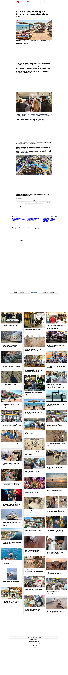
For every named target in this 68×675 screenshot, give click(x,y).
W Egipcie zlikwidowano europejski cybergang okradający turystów (17, 228)
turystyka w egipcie (35, 202)
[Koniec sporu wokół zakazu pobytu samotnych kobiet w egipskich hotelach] (34, 222)
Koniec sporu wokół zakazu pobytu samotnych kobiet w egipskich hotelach (34, 228)
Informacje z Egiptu (19, 206)
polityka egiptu (48, 202)
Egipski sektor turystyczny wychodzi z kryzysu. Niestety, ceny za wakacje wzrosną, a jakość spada (49, 228)
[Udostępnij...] (34, 292)
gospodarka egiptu (28, 204)
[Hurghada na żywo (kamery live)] (48, 293)
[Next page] (40, 618)
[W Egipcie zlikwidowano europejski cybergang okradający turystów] (18, 222)
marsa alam (34, 204)
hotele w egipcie (40, 204)
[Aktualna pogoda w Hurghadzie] (20, 293)
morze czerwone (41, 202)
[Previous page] (28, 618)
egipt (18, 202)
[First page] (26, 618)
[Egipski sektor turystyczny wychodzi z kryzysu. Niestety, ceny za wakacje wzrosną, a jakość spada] (50, 222)
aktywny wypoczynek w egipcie (25, 202)
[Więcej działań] (51, 8)
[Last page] (42, 618)
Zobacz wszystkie (54, 216)
